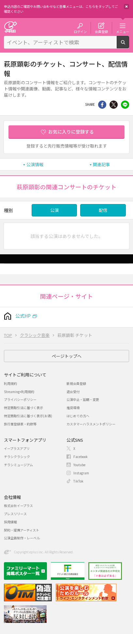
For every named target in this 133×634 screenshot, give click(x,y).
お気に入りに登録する (71, 131)
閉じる (126, 6)
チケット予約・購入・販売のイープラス (10, 27)
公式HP (23, 315)
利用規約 (10, 383)
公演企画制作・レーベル (22, 537)
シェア (102, 105)
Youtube (79, 464)
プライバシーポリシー (20, 399)
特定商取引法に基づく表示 (23, 407)
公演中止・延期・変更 (82, 399)
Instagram (81, 472)
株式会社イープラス (18, 505)
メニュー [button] (122, 31)
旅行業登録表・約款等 (20, 423)
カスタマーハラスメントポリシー (90, 423)
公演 (54, 210)
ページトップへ (66, 356)
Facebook (80, 456)
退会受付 (73, 391)
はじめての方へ (77, 415)
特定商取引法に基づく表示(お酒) (28, 415)
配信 (103, 210)
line (125, 105)
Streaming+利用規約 (19, 391)
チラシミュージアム (18, 464)
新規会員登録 (76, 383)
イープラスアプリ (17, 448)
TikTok (78, 481)
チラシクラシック (17, 456)
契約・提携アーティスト (21, 530)
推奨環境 (73, 407)
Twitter (114, 105)
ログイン (80, 31)
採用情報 (10, 521)
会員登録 (101, 31)
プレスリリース (15, 513)
